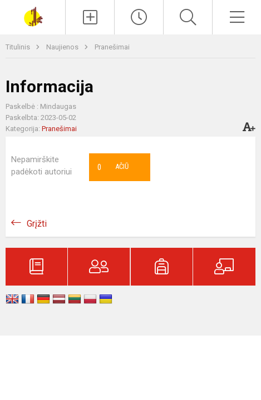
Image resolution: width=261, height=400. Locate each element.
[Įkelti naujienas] (90, 17)
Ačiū (113, 167)
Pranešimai (112, 47)
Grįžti (37, 223)
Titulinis (19, 47)
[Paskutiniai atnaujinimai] (139, 17)
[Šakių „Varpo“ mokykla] (33, 16)
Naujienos (63, 47)
